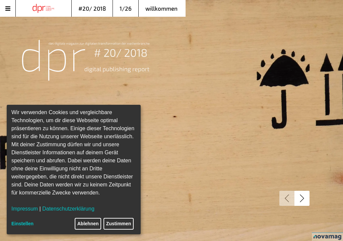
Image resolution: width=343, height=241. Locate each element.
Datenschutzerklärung (68, 209)
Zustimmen (118, 223)
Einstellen (22, 223)
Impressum (24, 209)
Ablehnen (88, 223)
